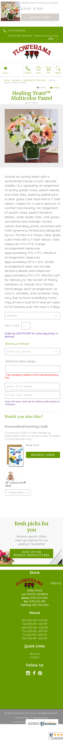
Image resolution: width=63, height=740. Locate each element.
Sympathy (16, 80)
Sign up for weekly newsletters (31, 553)
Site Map (44, 721)
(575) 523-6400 (16, 30)
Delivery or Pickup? (17, 343)
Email (55, 87)
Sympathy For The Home (34, 80)
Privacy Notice (40, 717)
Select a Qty (12, 325)
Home (6, 80)
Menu (5, 73)
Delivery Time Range (20, 361)
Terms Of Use (22, 717)
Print (42, 87)
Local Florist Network (25, 721)
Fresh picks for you (31, 533)
